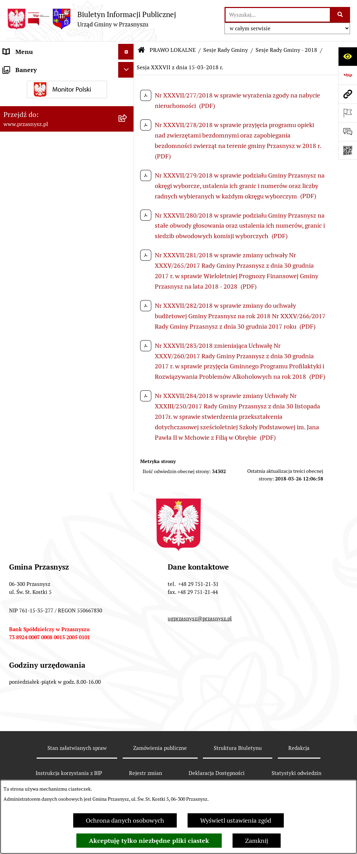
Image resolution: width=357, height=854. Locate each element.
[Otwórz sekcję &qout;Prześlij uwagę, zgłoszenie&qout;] (347, 131)
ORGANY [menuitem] (15, 67)
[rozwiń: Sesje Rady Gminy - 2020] (127, 325)
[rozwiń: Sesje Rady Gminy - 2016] (127, 706)
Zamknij (256, 841)
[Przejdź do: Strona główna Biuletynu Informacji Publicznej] (141, 50)
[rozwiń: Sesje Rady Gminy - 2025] (127, 224)
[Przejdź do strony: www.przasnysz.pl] (347, 94)
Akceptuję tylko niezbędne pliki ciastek (149, 841)
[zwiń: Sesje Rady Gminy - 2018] (127, 365)
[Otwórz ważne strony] (347, 112)
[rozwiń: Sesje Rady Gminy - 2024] (127, 244)
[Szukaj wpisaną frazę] (340, 15)
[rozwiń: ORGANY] (127, 67)
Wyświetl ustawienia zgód (235, 820)
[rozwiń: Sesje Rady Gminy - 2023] (127, 264)
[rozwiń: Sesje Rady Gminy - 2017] (127, 686)
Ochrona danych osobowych (125, 820)
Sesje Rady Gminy (225, 50)
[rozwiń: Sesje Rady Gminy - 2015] (127, 726)
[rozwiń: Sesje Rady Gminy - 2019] (127, 345)
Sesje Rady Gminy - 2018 (286, 50)
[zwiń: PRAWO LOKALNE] (127, 83)
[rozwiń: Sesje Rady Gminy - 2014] (127, 746)
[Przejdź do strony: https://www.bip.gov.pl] (347, 75)
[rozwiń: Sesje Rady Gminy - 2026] (127, 204)
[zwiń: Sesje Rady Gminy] (127, 143)
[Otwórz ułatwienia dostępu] (347, 56)
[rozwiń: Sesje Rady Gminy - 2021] (127, 305)
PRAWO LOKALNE (173, 50)
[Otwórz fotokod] (347, 150)
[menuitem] (67, 103)
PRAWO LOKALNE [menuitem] (28, 83)
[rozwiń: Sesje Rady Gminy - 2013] (127, 766)
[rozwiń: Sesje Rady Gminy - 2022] (127, 285)
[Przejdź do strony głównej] (91, 19)
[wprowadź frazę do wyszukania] (278, 15)
